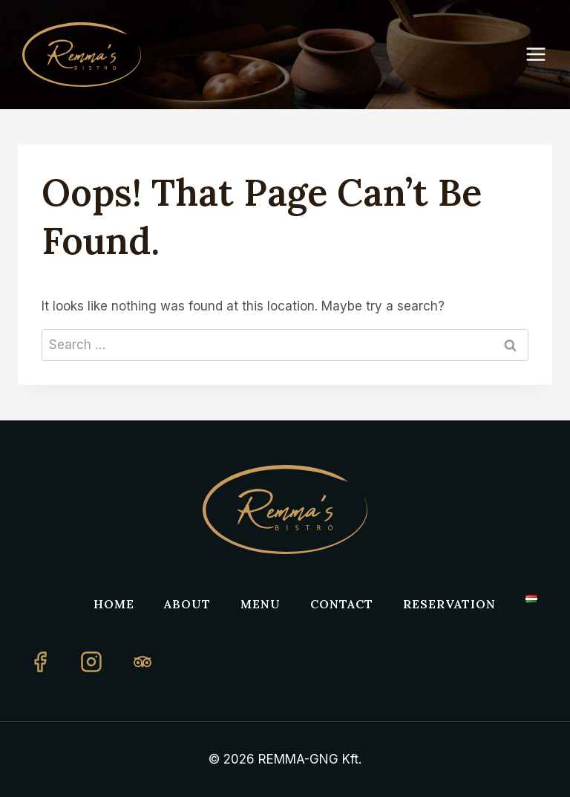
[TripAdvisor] (142, 662)
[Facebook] (40, 662)
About (187, 603)
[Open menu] (543, 54)
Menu (260, 603)
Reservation (449, 603)
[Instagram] (91, 662)
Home (114, 603)
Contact (341, 603)
